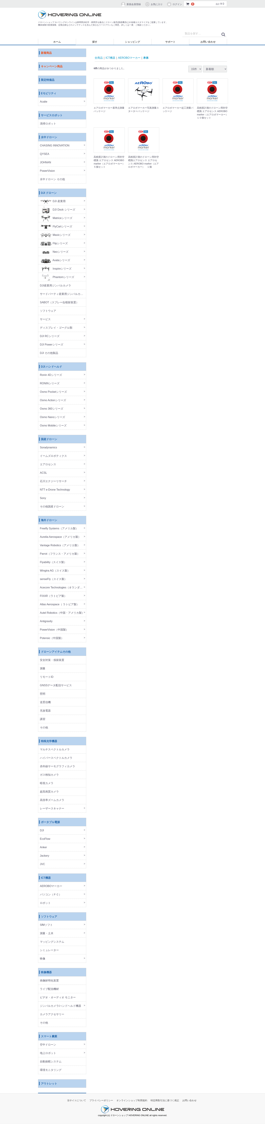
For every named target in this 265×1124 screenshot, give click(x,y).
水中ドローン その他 (52, 179)
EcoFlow (45, 839)
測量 (42, 668)
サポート (170, 41)
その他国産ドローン (52, 506)
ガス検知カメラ (49, 774)
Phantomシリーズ (57, 277)
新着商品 (46, 53)
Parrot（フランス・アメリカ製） (60, 553)
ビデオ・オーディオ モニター (58, 997)
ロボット (45, 903)
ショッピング (132, 41)
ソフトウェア (48, 311)
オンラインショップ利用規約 (131, 1100)
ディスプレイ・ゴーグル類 (56, 327)
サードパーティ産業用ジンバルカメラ (63, 294)
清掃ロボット (48, 123)
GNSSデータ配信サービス (56, 685)
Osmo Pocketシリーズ (53, 392)
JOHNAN (45, 162)
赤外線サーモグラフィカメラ (57, 766)
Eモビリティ (48, 93)
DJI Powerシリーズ (51, 344)
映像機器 (46, 972)
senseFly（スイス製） (53, 579)
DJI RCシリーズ (49, 336)
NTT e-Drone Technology (55, 489)
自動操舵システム (51, 1061)
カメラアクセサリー (52, 1014)
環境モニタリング (51, 1070)
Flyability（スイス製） (53, 562)
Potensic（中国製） (52, 638)
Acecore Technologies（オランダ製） (62, 587)
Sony (43, 498)
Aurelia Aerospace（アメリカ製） (60, 537)
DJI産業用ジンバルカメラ (55, 285)
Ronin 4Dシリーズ (51, 375)
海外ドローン (49, 520)
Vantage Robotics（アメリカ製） (60, 545)
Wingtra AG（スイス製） (55, 570)
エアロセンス (48, 464)
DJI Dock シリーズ (57, 210)
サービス (45, 319)
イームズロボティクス (53, 456)
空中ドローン (48, 1044)
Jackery (44, 855)
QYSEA (44, 154)
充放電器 (45, 710)
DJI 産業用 (53, 201)
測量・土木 (46, 933)
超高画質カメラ (49, 791)
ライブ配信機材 (49, 989)
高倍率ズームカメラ (52, 800)
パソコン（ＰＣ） (51, 894)
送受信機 (45, 702)
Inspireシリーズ (55, 269)
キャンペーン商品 (52, 66)
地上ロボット (48, 1053)
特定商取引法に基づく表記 (165, 1100)
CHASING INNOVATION (54, 145)
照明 (42, 693)
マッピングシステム (52, 941)
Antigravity (46, 621)
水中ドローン (49, 137)
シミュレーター (49, 950)
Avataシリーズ (55, 260)
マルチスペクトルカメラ (55, 749)
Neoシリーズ (54, 252)
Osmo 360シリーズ (51, 408)
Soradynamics (48, 447)
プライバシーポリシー (101, 1100)
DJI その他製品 (49, 353)
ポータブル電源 (50, 822)
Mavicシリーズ (55, 235)
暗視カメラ (46, 783)
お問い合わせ (208, 41)
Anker (43, 847)
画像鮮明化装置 (49, 980)
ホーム (57, 41)
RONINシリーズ (49, 383)
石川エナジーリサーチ (53, 481)
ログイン (174, 4)
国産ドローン (49, 439)
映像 (42, 958)
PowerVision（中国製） (54, 629)
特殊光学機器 (49, 741)
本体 (146, 57)
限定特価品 (47, 80)
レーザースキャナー (52, 808)
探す (94, 41)
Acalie (43, 101)
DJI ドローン (49, 193)
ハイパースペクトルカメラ (56, 758)
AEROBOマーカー (51, 886)
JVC (42, 864)
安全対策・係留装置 (52, 660)
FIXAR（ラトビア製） (53, 596)
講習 (42, 719)
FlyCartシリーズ (56, 227)
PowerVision (47, 171)
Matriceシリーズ (56, 218)
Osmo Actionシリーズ (53, 400)
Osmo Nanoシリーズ (52, 417)
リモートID (46, 677)
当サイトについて (76, 1100)
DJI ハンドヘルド (51, 366)
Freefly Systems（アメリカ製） (59, 528)
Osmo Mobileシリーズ (53, 425)
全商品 (99, 57)
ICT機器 (46, 878)
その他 (44, 727)
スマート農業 (49, 1036)
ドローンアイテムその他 (56, 651)
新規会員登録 (131, 4)
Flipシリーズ (54, 243)
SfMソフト (46, 925)
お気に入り (154, 4)
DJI (42, 830)
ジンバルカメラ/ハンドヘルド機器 (60, 1006)
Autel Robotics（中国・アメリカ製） (62, 613)
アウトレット (49, 1083)
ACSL (43, 472)
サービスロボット (52, 115)
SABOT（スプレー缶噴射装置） (59, 302)
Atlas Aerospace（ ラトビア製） (59, 604)
